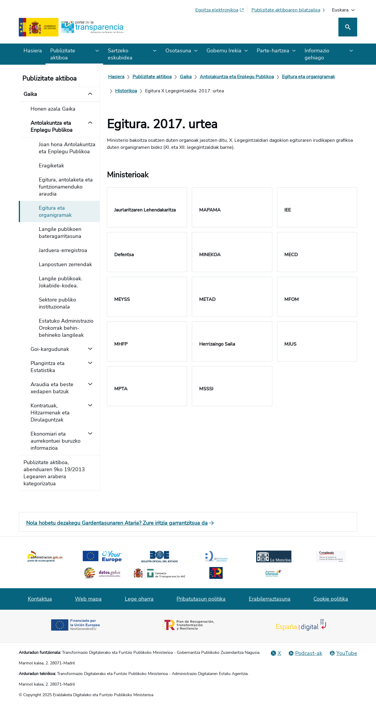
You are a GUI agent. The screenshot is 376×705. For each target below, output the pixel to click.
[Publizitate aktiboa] (152, 76)
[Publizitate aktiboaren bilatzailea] (288, 10)
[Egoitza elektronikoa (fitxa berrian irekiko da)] (219, 10)
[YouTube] (343, 653)
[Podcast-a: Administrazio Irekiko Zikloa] (305, 653)
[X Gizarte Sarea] (276, 653)
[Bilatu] (347, 27)
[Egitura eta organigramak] (308, 76)
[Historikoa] (126, 90)
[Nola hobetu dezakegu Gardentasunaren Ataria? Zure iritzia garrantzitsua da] (188, 522)
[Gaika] (186, 76)
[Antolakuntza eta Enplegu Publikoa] (237, 76)
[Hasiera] (116, 76)
